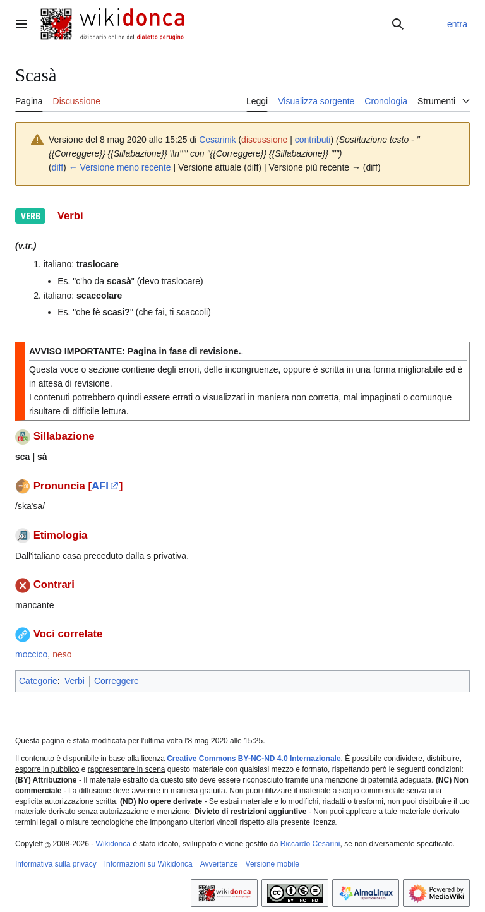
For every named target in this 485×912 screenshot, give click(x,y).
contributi (313, 140)
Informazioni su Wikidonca (148, 864)
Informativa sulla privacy (56, 864)
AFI (100, 486)
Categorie (38, 681)
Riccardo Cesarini (310, 843)
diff (57, 167)
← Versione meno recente (120, 167)
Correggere (116, 681)
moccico (31, 654)
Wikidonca (113, 843)
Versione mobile (272, 864)
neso (61, 654)
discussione (264, 140)
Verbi (74, 681)
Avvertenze (219, 864)
